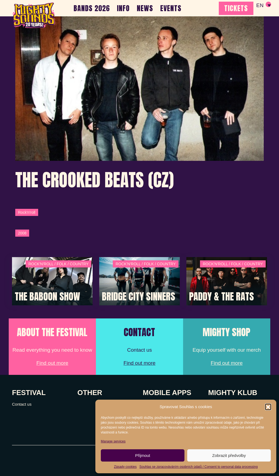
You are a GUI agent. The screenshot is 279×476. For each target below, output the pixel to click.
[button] (268, 406)
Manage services (113, 441)
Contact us (22, 404)
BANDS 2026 (92, 8)
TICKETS (236, 8)
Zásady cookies (125, 467)
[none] (263, 5)
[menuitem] (263, 5)
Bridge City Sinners (138, 296)
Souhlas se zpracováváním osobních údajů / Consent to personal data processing (199, 467)
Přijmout (142, 455)
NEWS (145, 8)
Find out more (52, 363)
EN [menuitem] (259, 5)
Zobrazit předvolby (229, 455)
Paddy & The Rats (221, 296)
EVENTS (170, 8)
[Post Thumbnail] (52, 281)
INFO (123, 8)
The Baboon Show (47, 296)
